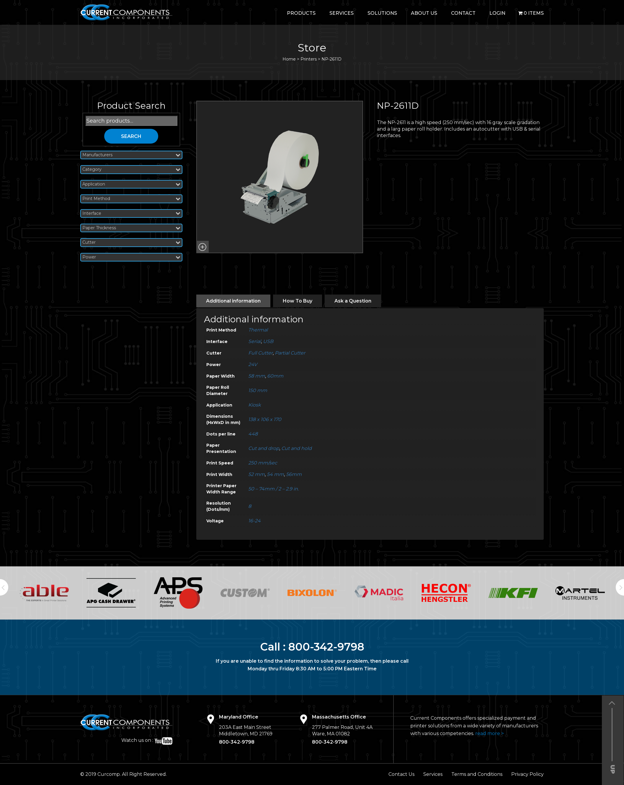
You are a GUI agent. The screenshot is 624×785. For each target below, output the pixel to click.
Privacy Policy (527, 774)
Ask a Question (352, 301)
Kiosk (254, 405)
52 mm (256, 474)
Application (131, 184)
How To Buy (297, 301)
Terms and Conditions (476, 774)
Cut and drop (263, 448)
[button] (202, 247)
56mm (294, 474)
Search (131, 136)
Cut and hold (296, 448)
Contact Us (401, 774)
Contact (463, 13)
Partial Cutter (290, 353)
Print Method (131, 198)
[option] (44, 593)
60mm (275, 376)
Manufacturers (131, 155)
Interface (131, 213)
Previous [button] (4, 587)
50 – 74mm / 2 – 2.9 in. (273, 489)
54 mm (275, 474)
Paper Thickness (131, 228)
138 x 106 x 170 (264, 419)
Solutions (382, 13)
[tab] (233, 301)
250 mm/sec (262, 463)
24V (252, 364)
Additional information (233, 301)
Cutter (131, 242)
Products (301, 13)
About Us (424, 13)
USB (268, 341)
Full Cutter (260, 353)
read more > (489, 733)
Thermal (258, 330)
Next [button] (620, 587)
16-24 (254, 521)
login (497, 13)
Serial (254, 341)
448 (253, 434)
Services (341, 13)
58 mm (256, 376)
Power (131, 257)
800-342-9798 (326, 646)
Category (131, 169)
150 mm (257, 390)
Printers (308, 59)
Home (289, 59)
